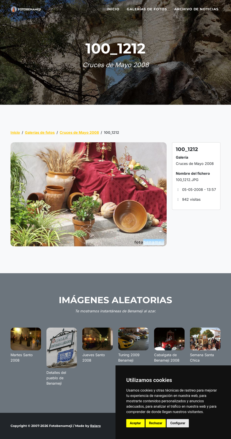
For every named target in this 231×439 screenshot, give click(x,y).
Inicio (113, 12)
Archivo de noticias (196, 12)
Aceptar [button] (135, 423)
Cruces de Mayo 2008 (79, 132)
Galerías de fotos (147, 12)
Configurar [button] (177, 423)
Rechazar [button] (155, 423)
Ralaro (95, 426)
